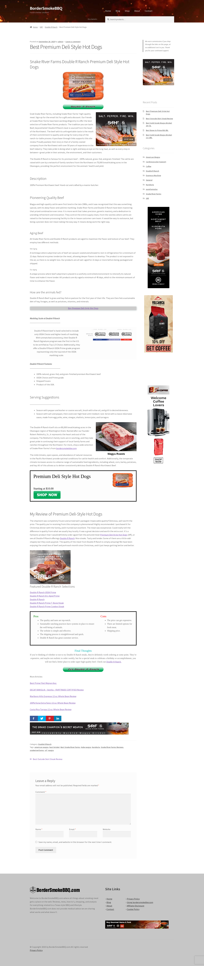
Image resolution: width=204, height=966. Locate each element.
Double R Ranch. (113, 662)
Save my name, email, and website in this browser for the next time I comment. (75, 842)
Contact (148, 10)
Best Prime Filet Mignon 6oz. (43, 683)
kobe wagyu (86, 747)
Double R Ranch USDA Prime (43, 592)
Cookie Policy (133, 909)
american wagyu (41, 747)
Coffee (148, 166)
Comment (40, 792)
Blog (118, 10)
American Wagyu (153, 157)
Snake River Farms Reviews (112, 747)
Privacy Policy (133, 898)
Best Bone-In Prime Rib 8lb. (157, 130)
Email (72, 829)
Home (108, 10)
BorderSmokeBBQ (46, 8)
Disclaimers (92, 19)
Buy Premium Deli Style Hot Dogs (83, 308)
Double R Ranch (51, 27)
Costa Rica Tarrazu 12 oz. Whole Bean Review (50, 709)
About (137, 10)
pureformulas (152, 189)
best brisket (54, 747)
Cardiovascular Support (156, 162)
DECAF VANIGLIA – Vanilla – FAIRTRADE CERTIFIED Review (57, 689)
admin (60, 41)
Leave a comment (73, 41)
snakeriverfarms (37, 750)
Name (38, 829)
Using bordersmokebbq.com (140, 902)
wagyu (51, 750)
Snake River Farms (153, 194)
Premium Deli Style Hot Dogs (113, 534)
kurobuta (96, 747)
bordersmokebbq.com (66, 448)
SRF (41, 27)
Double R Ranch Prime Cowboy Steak (47, 606)
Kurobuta (150, 184)
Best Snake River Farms (70, 747)
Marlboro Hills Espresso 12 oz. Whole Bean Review (53, 696)
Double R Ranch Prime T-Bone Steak (47, 603)
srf (46, 750)
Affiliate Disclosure (135, 905)
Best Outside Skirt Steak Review (47, 759)
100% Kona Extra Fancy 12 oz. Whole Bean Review (52, 703)
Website (106, 829)
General (149, 180)
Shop (127, 10)
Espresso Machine (153, 175)
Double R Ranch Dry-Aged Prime (45, 596)
